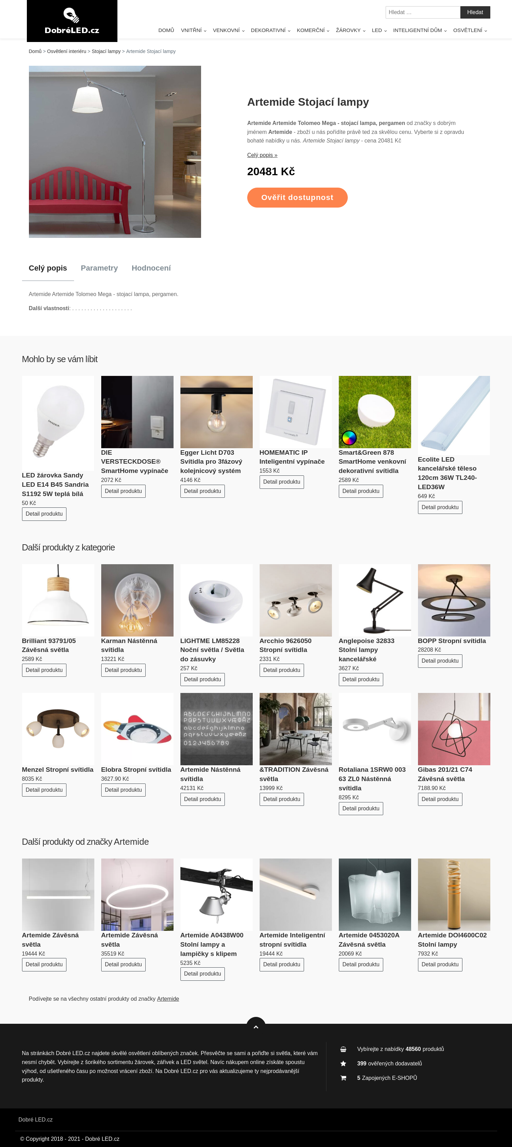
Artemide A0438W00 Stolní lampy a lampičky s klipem (212, 944)
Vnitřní (191, 30)
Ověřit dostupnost (297, 197)
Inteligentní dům (417, 30)
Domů (166, 30)
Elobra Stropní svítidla (136, 769)
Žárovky (348, 30)
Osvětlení (467, 30)
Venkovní (226, 30)
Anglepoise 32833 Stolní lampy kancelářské (367, 650)
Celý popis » (262, 155)
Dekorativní (268, 30)
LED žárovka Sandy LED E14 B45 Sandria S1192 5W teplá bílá (55, 484)
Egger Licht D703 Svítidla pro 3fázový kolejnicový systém (211, 462)
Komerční (311, 30)
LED (377, 30)
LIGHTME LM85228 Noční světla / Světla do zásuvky (212, 650)
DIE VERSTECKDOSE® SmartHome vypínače (134, 462)
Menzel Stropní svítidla (58, 769)
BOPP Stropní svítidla (452, 640)
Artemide (131, 841)
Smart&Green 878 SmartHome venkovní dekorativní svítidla (372, 462)
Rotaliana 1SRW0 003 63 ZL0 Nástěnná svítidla (372, 779)
